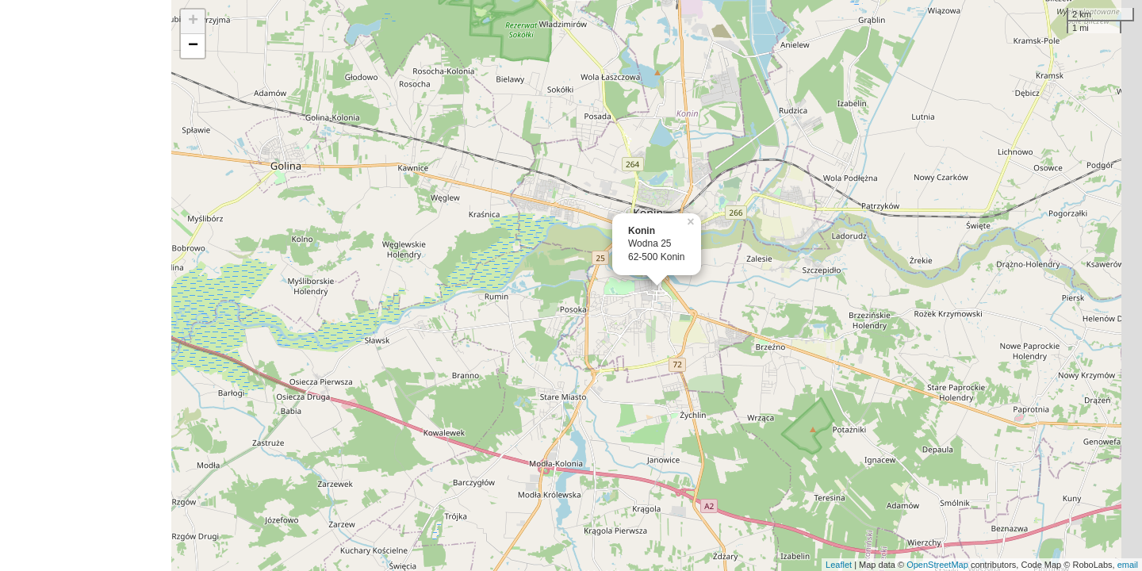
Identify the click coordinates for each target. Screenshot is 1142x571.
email (1127, 564)
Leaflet (839, 564)
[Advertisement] (85, 285)
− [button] (193, 46)
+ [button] (193, 21)
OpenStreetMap (937, 564)
